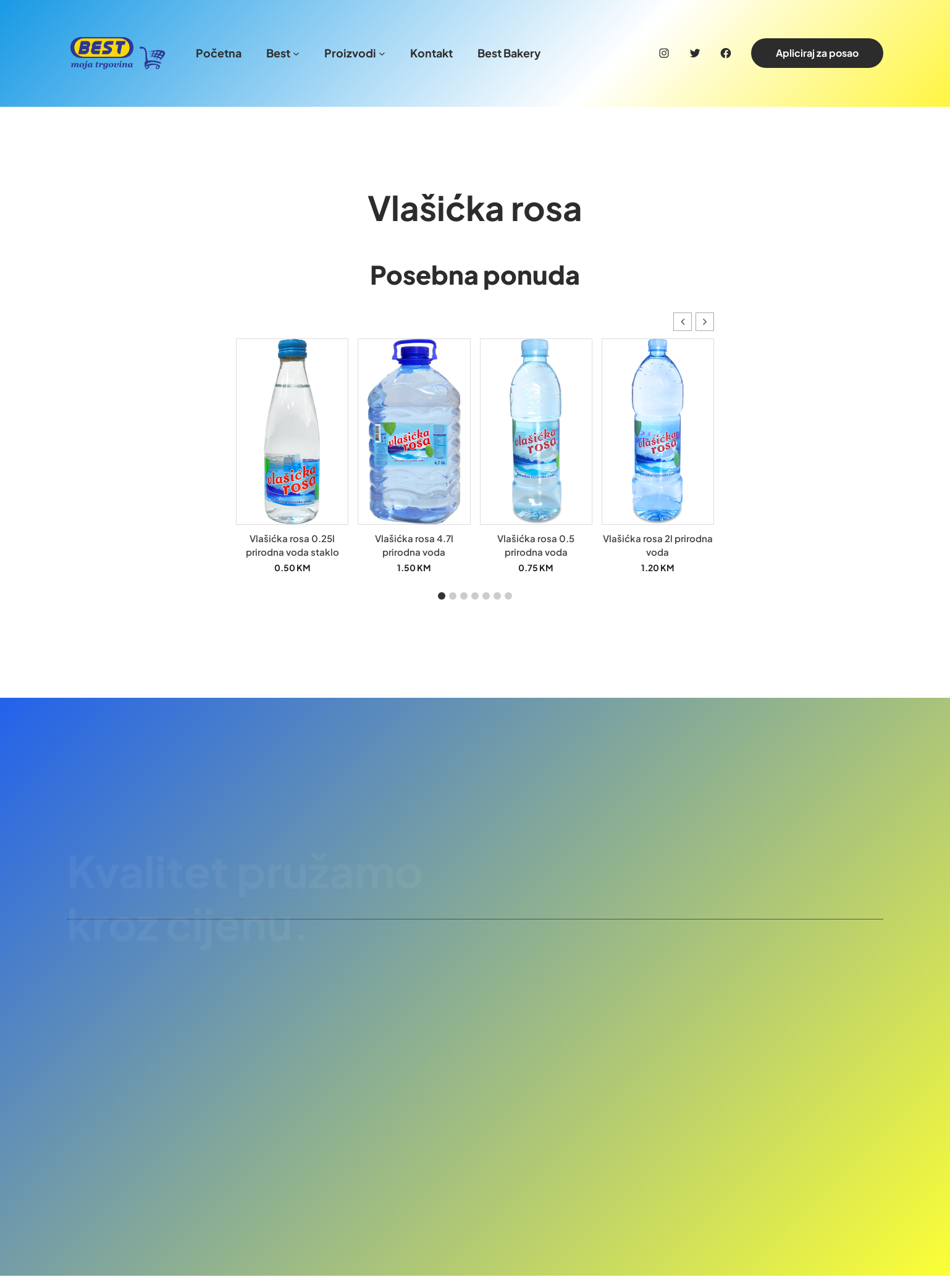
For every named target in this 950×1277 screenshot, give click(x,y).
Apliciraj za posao (817, 52)
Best (278, 53)
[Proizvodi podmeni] (382, 53)
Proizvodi (350, 53)
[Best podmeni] (296, 53)
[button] (705, 323)
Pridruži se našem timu (794, 838)
